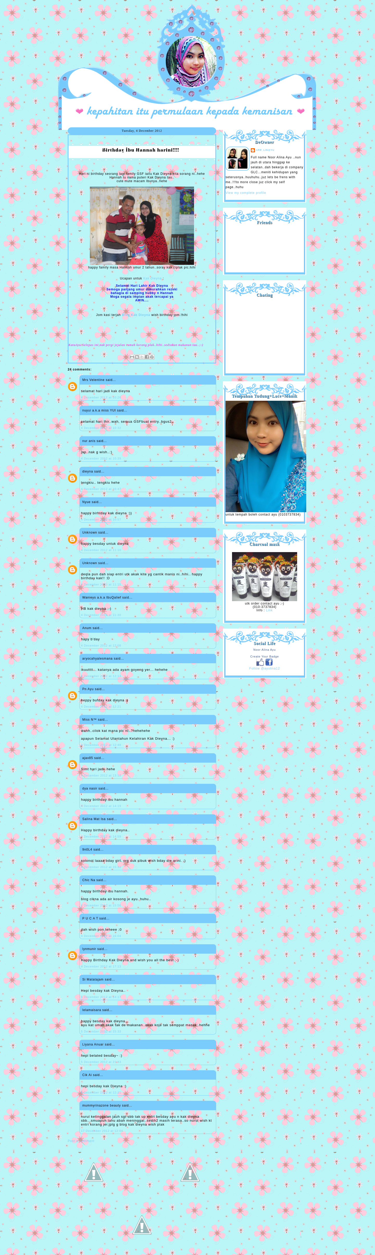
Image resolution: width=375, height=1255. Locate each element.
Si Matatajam (93, 979)
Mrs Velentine (93, 380)
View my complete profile (246, 193)
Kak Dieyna (152, 278)
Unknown (89, 532)
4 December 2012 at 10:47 (101, 489)
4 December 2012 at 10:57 (101, 519)
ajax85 (87, 758)
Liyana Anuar (93, 1044)
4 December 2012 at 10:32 (101, 427)
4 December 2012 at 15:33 (101, 867)
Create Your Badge (264, 656)
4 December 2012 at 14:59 (101, 836)
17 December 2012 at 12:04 (102, 1130)
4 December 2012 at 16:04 (101, 935)
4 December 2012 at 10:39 (101, 458)
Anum (86, 628)
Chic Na (88, 880)
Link (269, 610)
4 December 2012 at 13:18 (101, 775)
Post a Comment (81, 1141)
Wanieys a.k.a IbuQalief (101, 597)
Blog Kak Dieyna (136, 315)
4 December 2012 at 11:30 (101, 615)
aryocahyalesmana (97, 658)
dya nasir (89, 788)
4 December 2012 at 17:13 (101, 966)
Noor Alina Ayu (264, 649)
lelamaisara (91, 1010)
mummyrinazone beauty (101, 1105)
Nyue (86, 502)
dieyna (87, 471)
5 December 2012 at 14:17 (101, 997)
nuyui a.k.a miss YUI (99, 410)
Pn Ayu (88, 689)
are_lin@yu (265, 150)
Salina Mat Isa (94, 819)
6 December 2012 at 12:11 (101, 1092)
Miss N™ (89, 719)
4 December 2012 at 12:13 (101, 676)
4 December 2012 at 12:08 (101, 645)
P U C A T (90, 918)
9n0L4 (87, 849)
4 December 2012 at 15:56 (101, 905)
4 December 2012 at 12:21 (101, 706)
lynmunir (89, 949)
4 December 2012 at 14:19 (101, 806)
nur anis (89, 441)
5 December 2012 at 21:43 (101, 1061)
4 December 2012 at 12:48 (101, 744)
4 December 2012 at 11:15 (101, 584)
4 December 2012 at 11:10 (101, 550)
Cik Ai (87, 1075)
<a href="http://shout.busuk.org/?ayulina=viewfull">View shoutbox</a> (265, 333)
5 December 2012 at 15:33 (101, 1031)
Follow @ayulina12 (264, 668)
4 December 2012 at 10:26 (101, 397)
